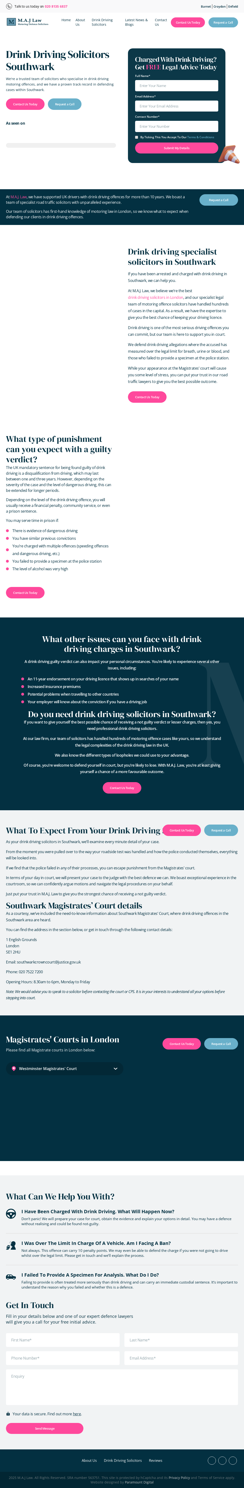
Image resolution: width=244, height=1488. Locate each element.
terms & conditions (200, 137)
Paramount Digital (139, 1482)
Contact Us (161, 22)
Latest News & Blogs (136, 22)
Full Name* (142, 76)
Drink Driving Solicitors (102, 22)
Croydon (220, 6)
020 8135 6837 (56, 6)
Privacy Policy (179, 1477)
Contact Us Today (188, 22)
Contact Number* (147, 117)
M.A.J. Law (18, 196)
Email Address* (145, 96)
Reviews (155, 1460)
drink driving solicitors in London (155, 297)
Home (66, 20)
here (77, 1414)
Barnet (206, 6)
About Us (80, 22)
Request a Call (223, 22)
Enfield (233, 6)
